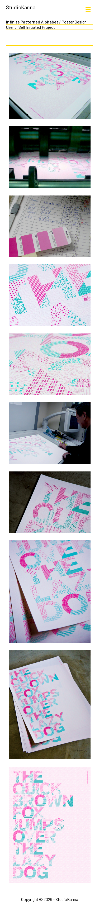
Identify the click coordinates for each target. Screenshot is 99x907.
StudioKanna (20, 7)
